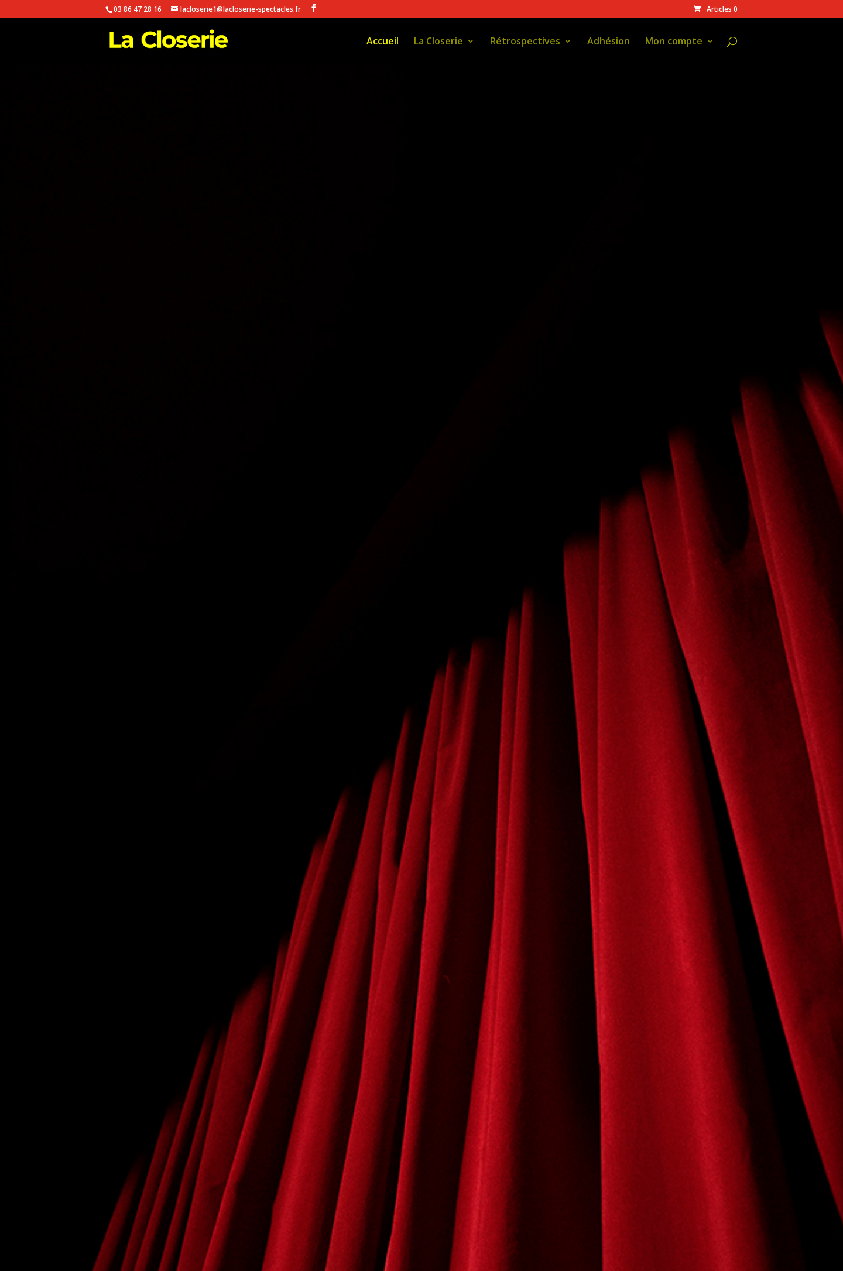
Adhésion (608, 42)
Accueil (382, 42)
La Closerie (438, 42)
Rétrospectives (525, 42)
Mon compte (673, 42)
